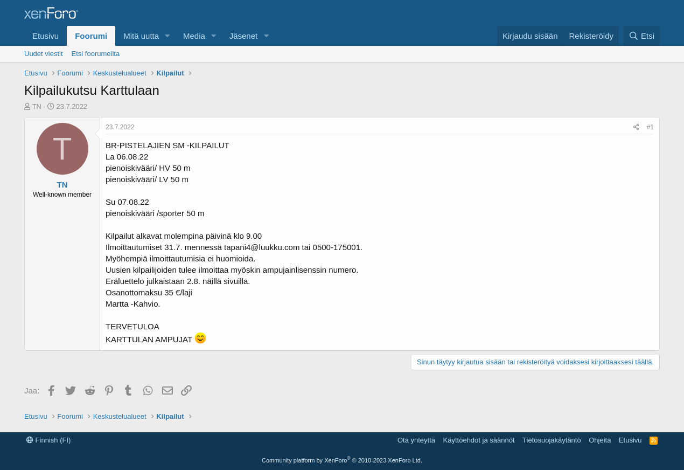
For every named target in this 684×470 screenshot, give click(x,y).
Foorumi (91, 35)
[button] (167, 36)
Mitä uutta (141, 35)
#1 (650, 127)
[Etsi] (641, 36)
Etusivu (45, 35)
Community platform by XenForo (342, 460)
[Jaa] (636, 127)
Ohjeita (600, 440)
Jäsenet (243, 35)
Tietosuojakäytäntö (551, 440)
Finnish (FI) (48, 440)
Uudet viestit (43, 54)
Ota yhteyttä (416, 440)
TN (36, 106)
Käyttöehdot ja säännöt (479, 440)
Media (194, 35)
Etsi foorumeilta (96, 54)
